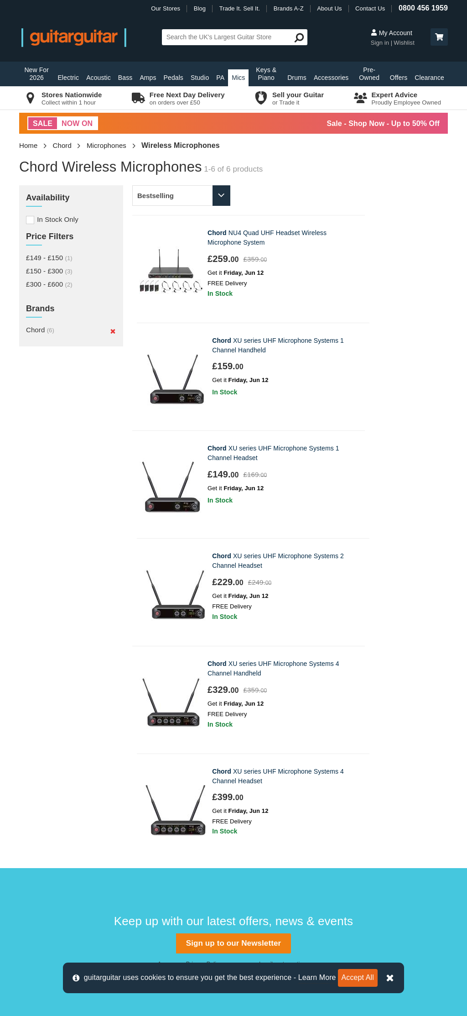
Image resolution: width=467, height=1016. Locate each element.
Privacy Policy (204, 641)
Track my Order (48, 796)
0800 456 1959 (423, 8)
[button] (439, 37)
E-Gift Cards (257, 766)
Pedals (173, 77)
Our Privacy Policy (266, 842)
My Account (391, 33)
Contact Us (370, 8)
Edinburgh (146, 781)
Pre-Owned (369, 73)
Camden (144, 766)
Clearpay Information (56, 887)
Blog (200, 8)
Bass (125, 77)
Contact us (40, 750)
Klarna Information (52, 872)
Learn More (317, 977)
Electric (68, 77)
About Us (329, 8)
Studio (200, 77)
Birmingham (149, 750)
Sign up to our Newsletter (233, 620)
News (246, 796)
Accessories (331, 77)
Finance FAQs (45, 826)
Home (28, 145)
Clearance (429, 77)
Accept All (358, 977)
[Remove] (112, 331)
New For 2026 (36, 73)
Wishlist (404, 42)
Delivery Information (54, 766)
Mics (238, 77)
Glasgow (144, 811)
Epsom (141, 796)
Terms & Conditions (54, 857)
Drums (296, 77)
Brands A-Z (289, 8)
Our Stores (165, 8)
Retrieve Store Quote (56, 811)
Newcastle (147, 826)
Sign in (381, 42)
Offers (398, 77)
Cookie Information (53, 842)
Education (253, 811)
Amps (148, 77)
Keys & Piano (266, 73)
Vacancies (254, 857)
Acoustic (98, 77)
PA (220, 77)
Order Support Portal (56, 781)
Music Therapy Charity (272, 826)
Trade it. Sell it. (261, 781)
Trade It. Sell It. (239, 8)
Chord (62, 145)
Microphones (106, 145)
